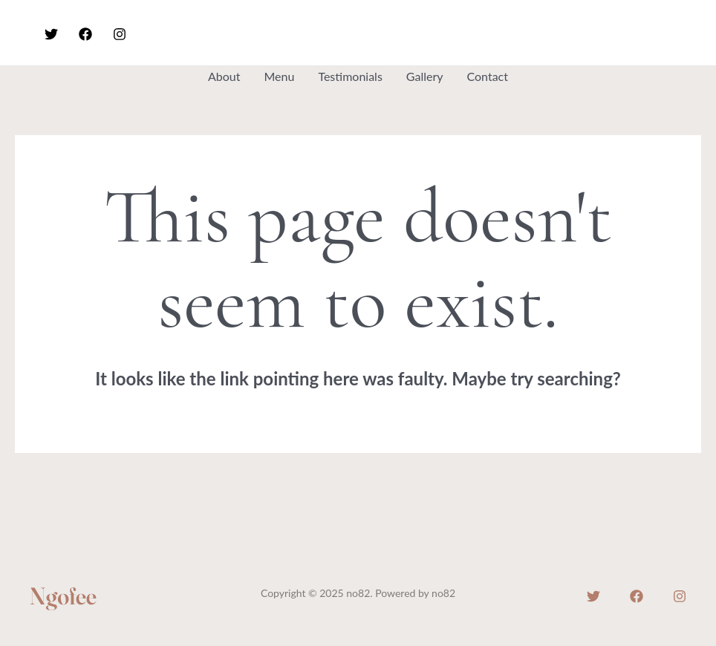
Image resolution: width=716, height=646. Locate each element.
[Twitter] (51, 34)
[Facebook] (85, 34)
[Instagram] (119, 34)
